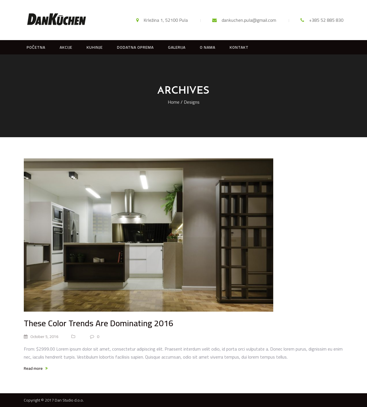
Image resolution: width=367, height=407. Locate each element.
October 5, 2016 (41, 336)
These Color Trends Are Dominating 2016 (98, 323)
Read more (36, 368)
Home (173, 102)
